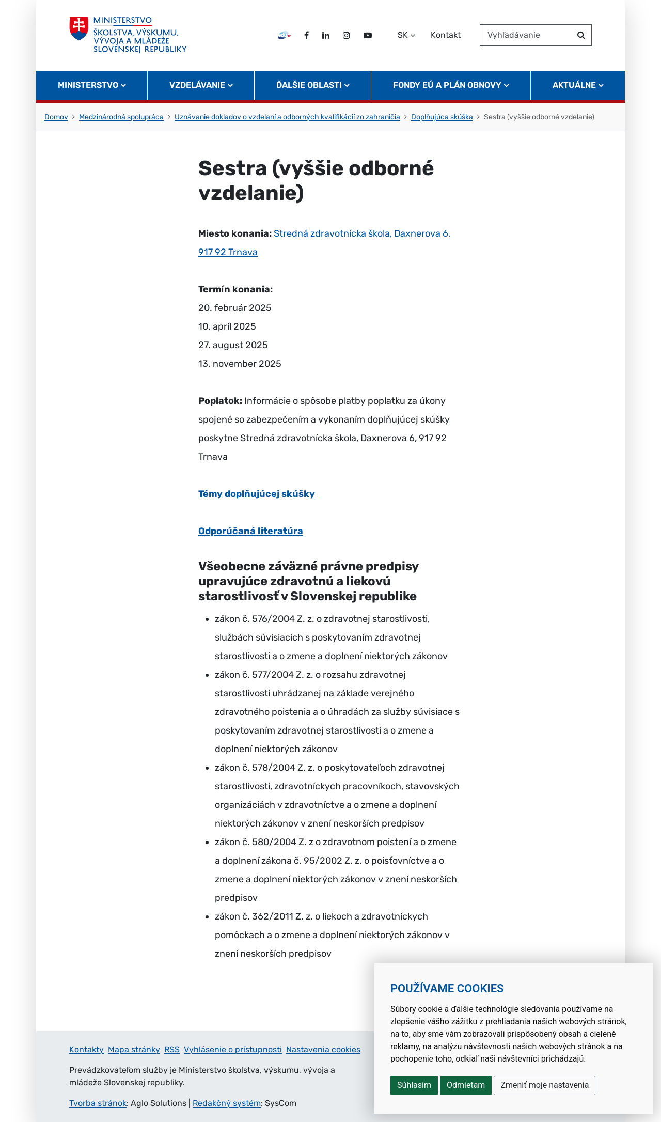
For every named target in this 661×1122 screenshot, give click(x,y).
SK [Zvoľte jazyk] (403, 35)
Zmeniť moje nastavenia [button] (544, 1085)
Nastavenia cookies (323, 1049)
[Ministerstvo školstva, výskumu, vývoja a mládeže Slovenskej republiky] (128, 35)
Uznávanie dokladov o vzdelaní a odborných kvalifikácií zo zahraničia (287, 117)
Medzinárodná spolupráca (121, 117)
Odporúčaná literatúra (250, 531)
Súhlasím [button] (414, 1085)
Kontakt (446, 35)
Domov (56, 117)
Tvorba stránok (98, 1103)
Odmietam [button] (466, 1085)
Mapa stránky (134, 1049)
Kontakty (86, 1049)
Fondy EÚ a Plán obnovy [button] (447, 85)
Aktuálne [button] (574, 85)
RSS (172, 1049)
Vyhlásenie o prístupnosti (233, 1049)
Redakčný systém (227, 1103)
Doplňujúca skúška (442, 117)
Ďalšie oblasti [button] (309, 85)
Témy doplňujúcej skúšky (256, 494)
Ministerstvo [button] (88, 85)
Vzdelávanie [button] (197, 85)
